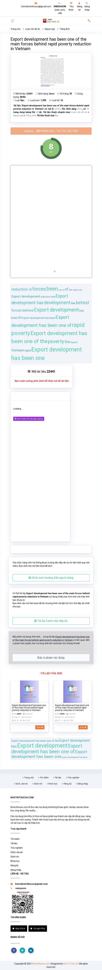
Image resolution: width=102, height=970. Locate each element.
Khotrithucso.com (41, 963)
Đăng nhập (87, 6)
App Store (19, 928)
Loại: (18, 100)
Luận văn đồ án (32, 29)
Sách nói (38, 784)
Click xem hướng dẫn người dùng (51, 577)
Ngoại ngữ (50, 29)
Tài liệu (58, 777)
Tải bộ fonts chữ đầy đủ (51, 620)
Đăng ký (79, 6)
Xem (40, 727)
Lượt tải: (56, 100)
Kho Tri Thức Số (71, 963)
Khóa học (52, 784)
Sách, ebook (22, 784)
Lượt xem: (36, 100)
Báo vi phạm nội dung (50, 657)
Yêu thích (71, 6)
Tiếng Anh (65, 29)
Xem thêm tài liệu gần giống (29, 419)
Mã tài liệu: (23, 93)
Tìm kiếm (44, 777)
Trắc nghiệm (73, 777)
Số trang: (64, 93)
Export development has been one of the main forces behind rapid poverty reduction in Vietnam (51, 44)
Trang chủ (15, 29)
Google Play (37, 928)
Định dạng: (45, 93)
